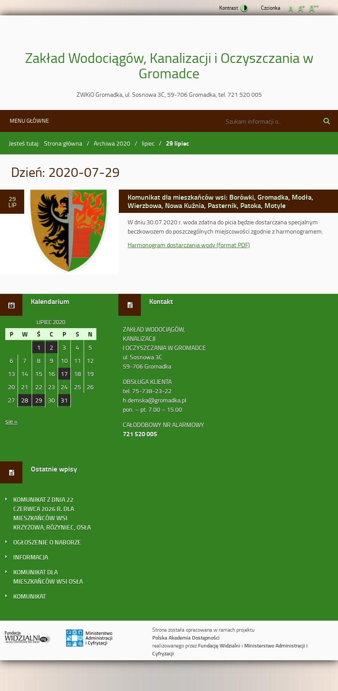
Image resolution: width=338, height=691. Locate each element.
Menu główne (29, 120)
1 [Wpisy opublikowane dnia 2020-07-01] (38, 347)
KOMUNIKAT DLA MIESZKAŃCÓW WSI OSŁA (48, 576)
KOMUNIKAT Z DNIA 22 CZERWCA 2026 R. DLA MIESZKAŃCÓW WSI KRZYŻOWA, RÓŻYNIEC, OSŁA (52, 513)
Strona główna (63, 143)
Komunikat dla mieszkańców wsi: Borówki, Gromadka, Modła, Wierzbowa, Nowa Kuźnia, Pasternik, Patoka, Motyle (220, 201)
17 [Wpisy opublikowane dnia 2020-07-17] (64, 373)
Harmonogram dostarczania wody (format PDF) (189, 245)
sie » (11, 421)
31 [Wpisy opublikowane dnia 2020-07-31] (64, 400)
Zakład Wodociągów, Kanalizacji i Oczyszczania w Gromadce (169, 65)
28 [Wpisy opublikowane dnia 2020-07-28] (24, 400)
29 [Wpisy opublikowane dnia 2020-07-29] (38, 400)
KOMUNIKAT (29, 596)
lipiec (148, 143)
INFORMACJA (30, 557)
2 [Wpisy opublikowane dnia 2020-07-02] (51, 347)
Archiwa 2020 (112, 143)
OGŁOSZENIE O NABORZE (47, 542)
